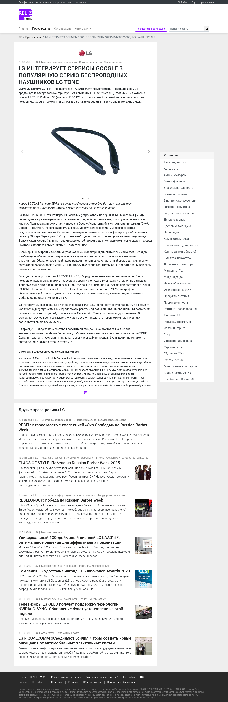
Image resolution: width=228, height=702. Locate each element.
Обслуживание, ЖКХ (177, 290)
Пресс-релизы (42, 28)
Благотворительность (178, 187)
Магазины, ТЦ (173, 270)
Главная (24, 28)
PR (20, 37)
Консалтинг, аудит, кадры (181, 245)
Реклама (73, 682)
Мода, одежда (173, 277)
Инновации (70, 62)
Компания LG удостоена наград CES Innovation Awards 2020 (74, 571)
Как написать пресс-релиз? (102, 677)
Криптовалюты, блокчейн (181, 251)
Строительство (174, 347)
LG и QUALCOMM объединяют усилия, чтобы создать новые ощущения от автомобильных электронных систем (75, 640)
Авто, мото (47, 633)
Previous (22, 151)
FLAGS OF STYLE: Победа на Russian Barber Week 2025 (69, 463)
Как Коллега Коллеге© (179, 379)
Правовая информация (121, 682)
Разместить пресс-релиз (151, 28)
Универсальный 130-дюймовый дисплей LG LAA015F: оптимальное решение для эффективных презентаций (70, 540)
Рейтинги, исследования (94, 565)
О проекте (57, 682)
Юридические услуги (178, 372)
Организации (63, 28)
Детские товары (175, 219)
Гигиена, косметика (84, 419)
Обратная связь (92, 682)
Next (148, 151)
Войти (184, 2)
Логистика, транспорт (178, 264)
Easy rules (129, 677)
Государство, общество (112, 419)
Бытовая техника (51, 62)
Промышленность (176, 302)
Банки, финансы (175, 181)
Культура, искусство (177, 258)
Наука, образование (177, 283)
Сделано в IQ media (30, 682)
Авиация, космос (175, 162)
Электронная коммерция (181, 366)
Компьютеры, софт (90, 62)
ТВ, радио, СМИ (174, 353)
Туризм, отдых (97, 599)
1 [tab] (83, 198)
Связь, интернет (113, 62)
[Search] (186, 29)
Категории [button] (81, 28)
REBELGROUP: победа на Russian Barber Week (61, 500)
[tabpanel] (85, 151)
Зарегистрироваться (203, 2)
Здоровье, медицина (178, 226)
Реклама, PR (172, 315)
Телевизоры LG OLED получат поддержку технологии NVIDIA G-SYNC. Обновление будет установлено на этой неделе (71, 609)
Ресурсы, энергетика (178, 321)
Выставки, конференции (56, 419)
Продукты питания (176, 296)
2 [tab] (88, 198)
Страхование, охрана (178, 341)
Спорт (168, 334)
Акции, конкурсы (52, 457)
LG (36, 62)
